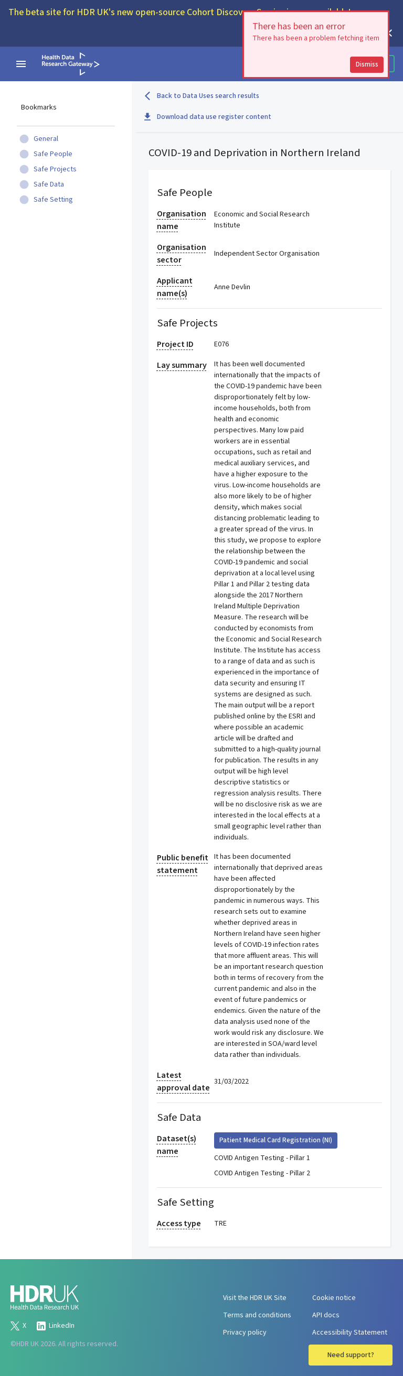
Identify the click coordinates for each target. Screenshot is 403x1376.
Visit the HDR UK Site (255, 1298)
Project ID (175, 344)
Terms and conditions (257, 1315)
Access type (179, 1223)
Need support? (350, 1355)
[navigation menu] (21, 64)
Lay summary (182, 365)
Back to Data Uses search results (201, 96)
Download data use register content (207, 117)
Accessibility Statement (349, 1332)
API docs (326, 1315)
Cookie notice (334, 1298)
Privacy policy (245, 1332)
